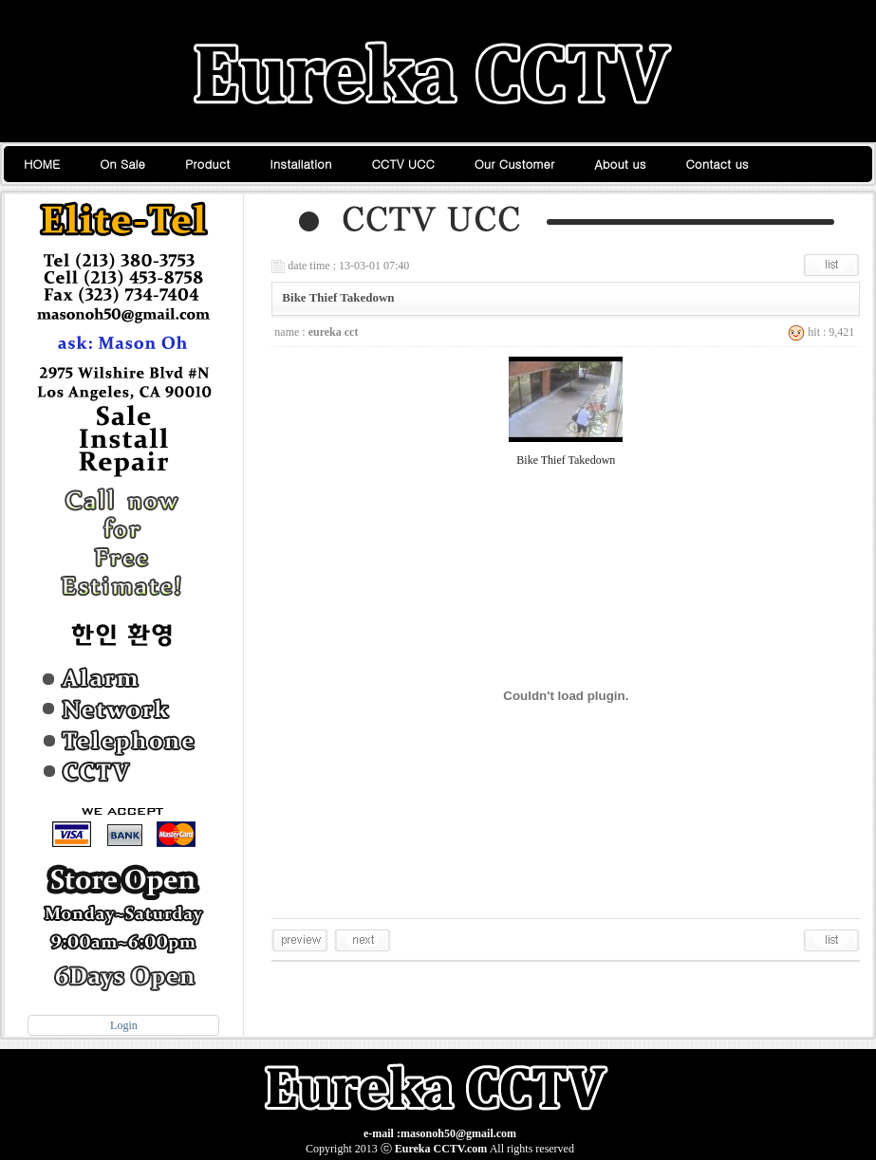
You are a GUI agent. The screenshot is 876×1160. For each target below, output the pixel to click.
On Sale (122, 164)
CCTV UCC (403, 164)
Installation (300, 164)
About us (619, 164)
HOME (42, 164)
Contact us (716, 164)
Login (124, 1025)
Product (207, 164)
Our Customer (515, 164)
